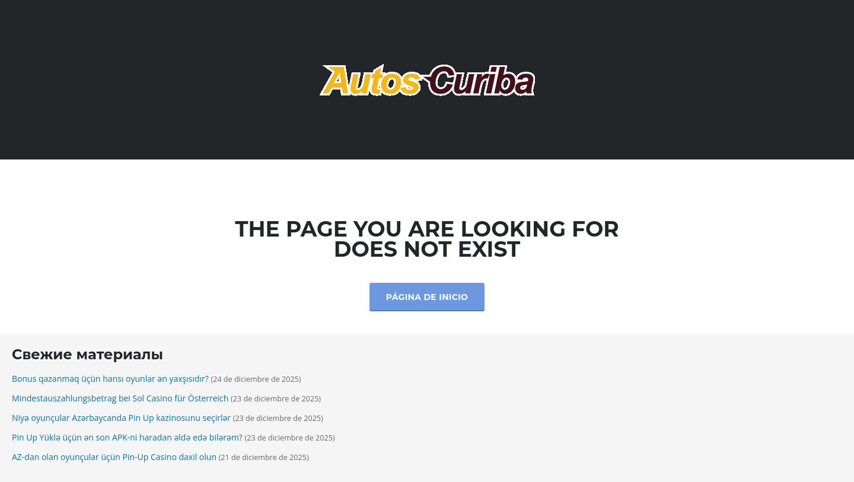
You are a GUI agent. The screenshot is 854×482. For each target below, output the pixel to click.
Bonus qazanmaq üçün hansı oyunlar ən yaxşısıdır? (110, 378)
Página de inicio (427, 297)
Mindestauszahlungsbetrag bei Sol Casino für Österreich (120, 398)
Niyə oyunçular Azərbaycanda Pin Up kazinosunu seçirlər (121, 417)
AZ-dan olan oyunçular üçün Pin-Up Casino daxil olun (114, 456)
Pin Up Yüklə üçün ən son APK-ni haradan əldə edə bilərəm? (127, 437)
